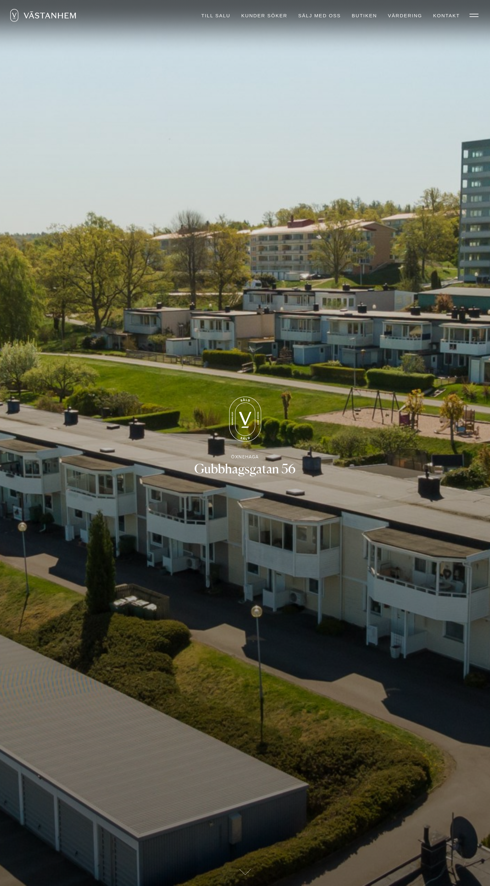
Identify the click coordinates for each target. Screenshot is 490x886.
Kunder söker (264, 15)
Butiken (364, 15)
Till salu (215, 15)
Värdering (405, 15)
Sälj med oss (319, 15)
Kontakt (446, 15)
